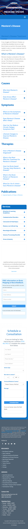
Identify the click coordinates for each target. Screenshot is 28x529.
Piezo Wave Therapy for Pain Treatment (11, 484)
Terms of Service (6, 463)
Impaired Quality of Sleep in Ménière (13, 195)
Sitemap (4, 467)
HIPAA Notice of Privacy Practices (10, 457)
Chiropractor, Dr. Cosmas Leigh (12, 430)
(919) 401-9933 (8, 497)
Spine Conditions (6, 453)
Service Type (7, 367)
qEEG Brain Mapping (7, 480)
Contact (4, 465)
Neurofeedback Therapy (8, 477)
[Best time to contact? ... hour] (6, 377)
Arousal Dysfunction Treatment (9, 482)
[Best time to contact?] (16, 377)
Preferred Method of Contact (11, 381)
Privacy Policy (5, 461)
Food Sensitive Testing (7, 486)
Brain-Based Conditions (7, 451)
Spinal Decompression (7, 475)
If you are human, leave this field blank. (12, 310)
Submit (14, 306)
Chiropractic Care (6, 478)
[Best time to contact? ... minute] (11, 377)
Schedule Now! (14, 402)
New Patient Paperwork (8, 459)
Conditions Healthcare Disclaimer (10, 455)
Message (6, 388)
